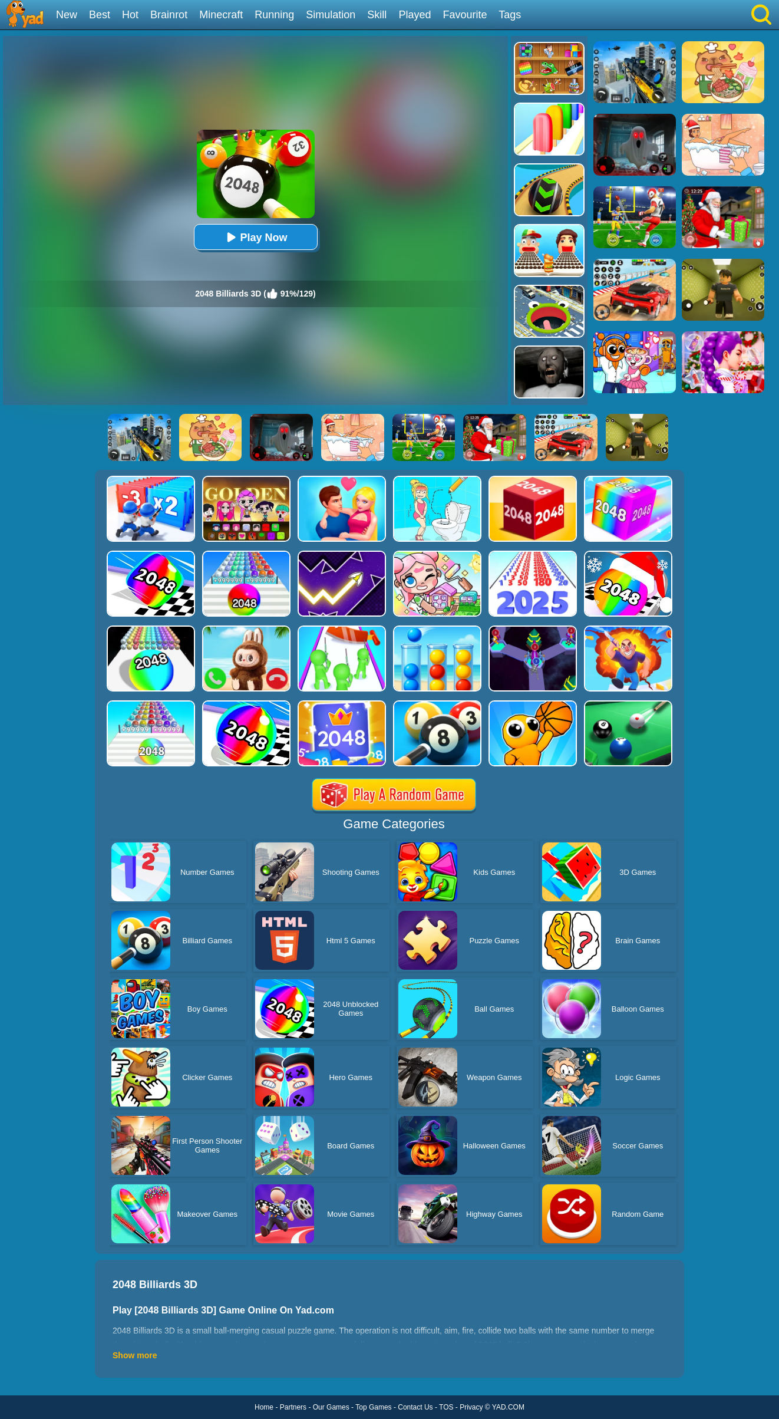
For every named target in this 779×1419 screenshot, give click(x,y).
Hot (130, 15)
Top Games (373, 1407)
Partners (293, 1407)
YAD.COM (508, 1407)
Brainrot (168, 15)
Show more (135, 1355)
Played (414, 15)
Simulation (330, 15)
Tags (510, 15)
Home (264, 1407)
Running (274, 15)
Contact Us (415, 1407)
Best (99, 15)
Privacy (471, 1407)
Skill (377, 15)
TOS (446, 1407)
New (66, 15)
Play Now (255, 237)
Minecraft (221, 15)
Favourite (465, 15)
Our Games (331, 1407)
